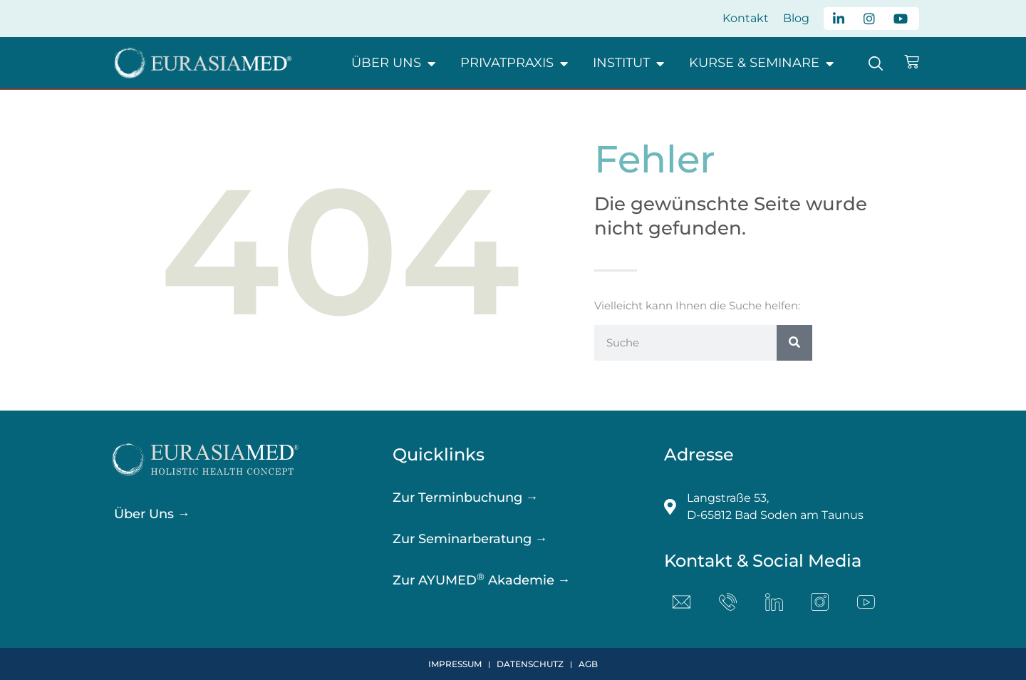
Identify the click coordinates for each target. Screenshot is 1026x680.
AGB (588, 664)
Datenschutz (530, 664)
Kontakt (745, 18)
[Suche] (794, 343)
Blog (796, 18)
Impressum (455, 664)
